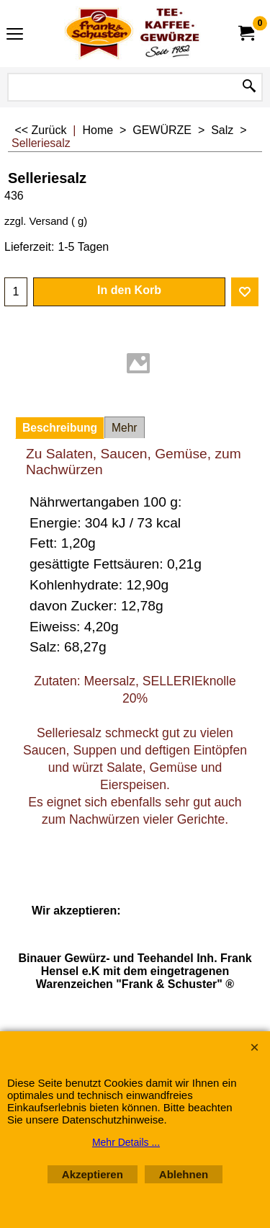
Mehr (125, 428)
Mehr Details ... (126, 1142)
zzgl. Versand (36, 221)
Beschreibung (59, 428)
